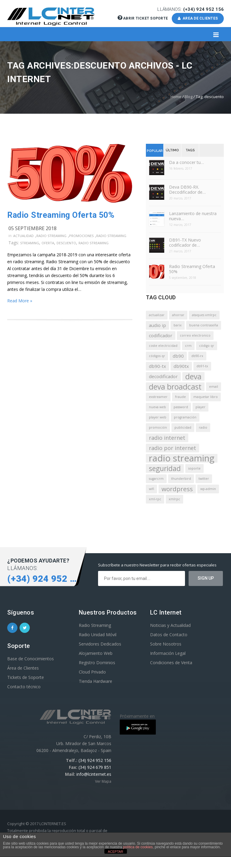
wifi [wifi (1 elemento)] (151, 489)
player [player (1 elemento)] (200, 407)
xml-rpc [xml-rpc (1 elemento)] (155, 499)
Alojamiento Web (95, 653)
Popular (155, 151)
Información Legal (168, 653)
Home (176, 96)
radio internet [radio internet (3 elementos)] (167, 437)
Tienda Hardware (95, 681)
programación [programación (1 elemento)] (185, 417)
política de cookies (138, 847)
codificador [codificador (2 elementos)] (160, 335)
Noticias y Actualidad (170, 625)
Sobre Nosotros (165, 644)
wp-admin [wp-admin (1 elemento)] (208, 489)
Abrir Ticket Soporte (143, 18)
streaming (29, 243)
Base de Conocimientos (30, 658)
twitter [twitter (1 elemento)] (204, 478)
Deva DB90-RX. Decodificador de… (187, 189)
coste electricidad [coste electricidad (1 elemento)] (163, 346)
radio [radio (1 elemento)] (203, 427)
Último (172, 150)
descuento (66, 243)
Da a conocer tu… (186, 162)
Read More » (19, 301)
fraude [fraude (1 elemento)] (180, 397)
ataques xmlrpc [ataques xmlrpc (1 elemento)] (204, 315)
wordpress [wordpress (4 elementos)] (177, 489)
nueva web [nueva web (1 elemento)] (157, 407)
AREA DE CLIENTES (198, 18)
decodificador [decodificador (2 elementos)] (163, 376)
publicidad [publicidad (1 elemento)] (182, 427)
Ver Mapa (103, 781)
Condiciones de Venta (171, 662)
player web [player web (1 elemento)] (157, 417)
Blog (188, 96)
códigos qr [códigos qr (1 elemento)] (157, 356)
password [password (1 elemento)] (181, 407)
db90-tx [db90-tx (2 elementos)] (157, 366)
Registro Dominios (97, 662)
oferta (48, 243)
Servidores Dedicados (100, 644)
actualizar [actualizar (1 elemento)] (157, 315)
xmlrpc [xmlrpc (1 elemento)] (174, 499)
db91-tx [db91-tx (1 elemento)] (202, 366)
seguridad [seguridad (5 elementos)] (165, 468)
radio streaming (94, 243)
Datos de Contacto (168, 634)
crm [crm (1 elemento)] (188, 346)
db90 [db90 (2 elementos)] (178, 356)
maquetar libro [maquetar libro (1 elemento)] (205, 397)
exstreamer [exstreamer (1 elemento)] (158, 397)
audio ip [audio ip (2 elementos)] (157, 325)
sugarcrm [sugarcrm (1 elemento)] (156, 478)
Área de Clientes (23, 668)
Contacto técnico (24, 686)
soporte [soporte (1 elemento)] (194, 468)
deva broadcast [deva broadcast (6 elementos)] (175, 386)
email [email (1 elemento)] (213, 386)
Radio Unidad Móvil (97, 634)
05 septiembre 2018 (32, 228)
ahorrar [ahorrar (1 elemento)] (178, 315)
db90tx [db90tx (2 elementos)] (181, 366)
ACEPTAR (115, 851)
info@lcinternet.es (93, 774)
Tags (190, 150)
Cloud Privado (92, 672)
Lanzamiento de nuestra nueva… (193, 216)
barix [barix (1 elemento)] (178, 325)
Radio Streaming (51, 235)
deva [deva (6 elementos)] (193, 376)
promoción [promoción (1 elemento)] (158, 427)
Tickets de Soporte (25, 677)
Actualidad (23, 235)
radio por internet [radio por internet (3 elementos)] (172, 448)
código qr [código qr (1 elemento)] (206, 346)
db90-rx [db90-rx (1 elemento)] (197, 356)
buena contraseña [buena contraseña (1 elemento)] (203, 325)
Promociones (81, 235)
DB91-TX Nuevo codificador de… (185, 242)
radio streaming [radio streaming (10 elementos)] (181, 458)
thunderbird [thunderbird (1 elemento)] (181, 478)
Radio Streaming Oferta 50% (60, 215)
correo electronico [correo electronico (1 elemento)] (195, 335)
